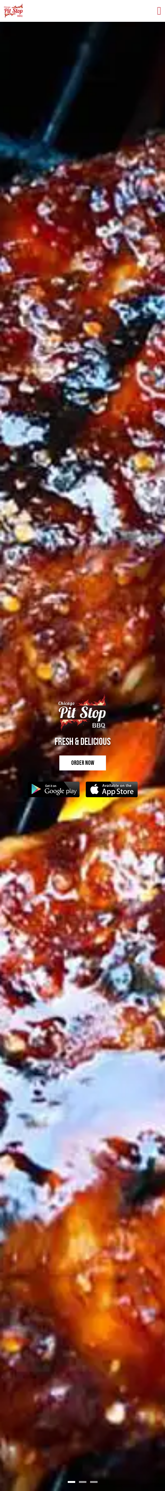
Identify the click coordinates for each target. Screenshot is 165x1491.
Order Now (82, 763)
